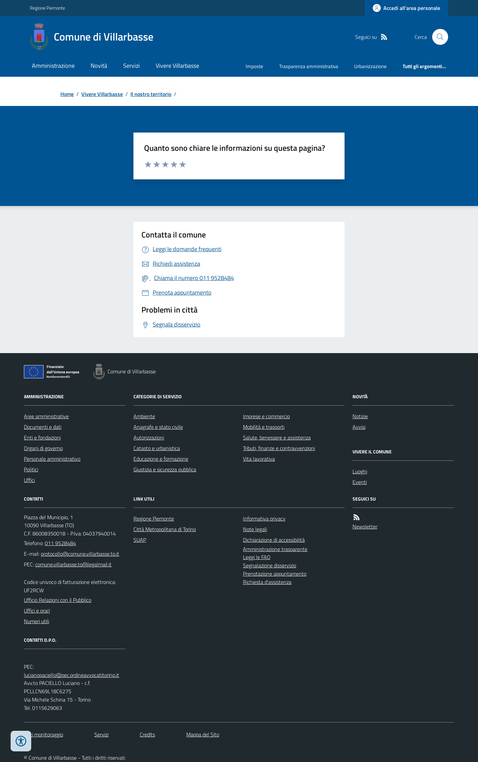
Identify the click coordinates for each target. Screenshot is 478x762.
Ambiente (144, 416)
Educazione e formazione (160, 459)
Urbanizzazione (370, 66)
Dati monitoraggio (43, 734)
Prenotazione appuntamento (274, 574)
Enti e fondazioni (42, 437)
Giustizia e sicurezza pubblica (164, 469)
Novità (99, 65)
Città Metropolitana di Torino (164, 529)
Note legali (255, 529)
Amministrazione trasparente (275, 549)
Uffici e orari (37, 611)
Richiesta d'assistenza (267, 582)
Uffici (29, 480)
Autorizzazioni (148, 437)
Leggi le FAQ (257, 557)
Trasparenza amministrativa (308, 66)
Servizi (131, 65)
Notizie (360, 416)
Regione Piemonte (47, 7)
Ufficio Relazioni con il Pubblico (57, 600)
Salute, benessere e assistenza (277, 437)
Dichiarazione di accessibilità (274, 540)
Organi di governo (43, 448)
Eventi (360, 482)
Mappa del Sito (202, 734)
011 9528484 (60, 543)
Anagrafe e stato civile (158, 427)
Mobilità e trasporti (263, 427)
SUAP (139, 540)
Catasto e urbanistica (156, 448)
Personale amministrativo (52, 459)
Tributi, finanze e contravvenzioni (279, 448)
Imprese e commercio (266, 416)
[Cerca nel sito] (437, 37)
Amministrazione (53, 65)
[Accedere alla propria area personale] (406, 8)
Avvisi (359, 427)
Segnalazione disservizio (269, 565)
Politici (31, 469)
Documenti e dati (42, 427)
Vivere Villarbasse (177, 65)
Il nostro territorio (150, 94)
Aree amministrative (46, 416)
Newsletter (365, 526)
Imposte (254, 66)
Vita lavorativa (259, 459)
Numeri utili (36, 621)
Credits (147, 734)
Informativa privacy (264, 519)
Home (67, 94)
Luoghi (360, 471)
